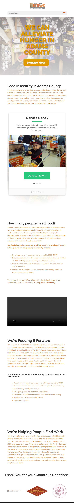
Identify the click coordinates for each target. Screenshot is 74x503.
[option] (14, 486)
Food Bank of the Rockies (17, 345)
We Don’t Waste (39, 345)
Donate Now (36, 62)
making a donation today (44, 277)
